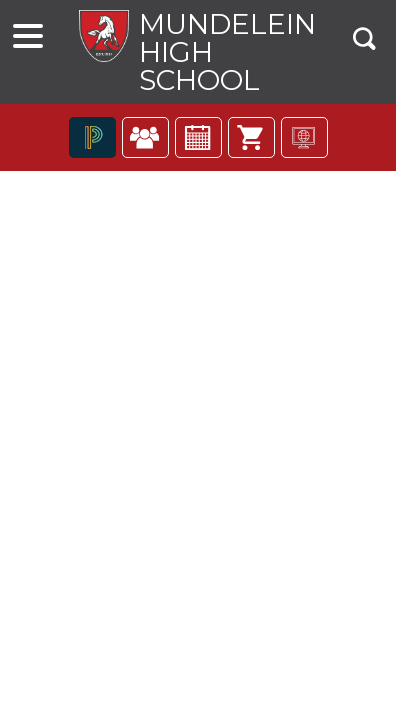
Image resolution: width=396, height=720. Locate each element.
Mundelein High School (227, 52)
